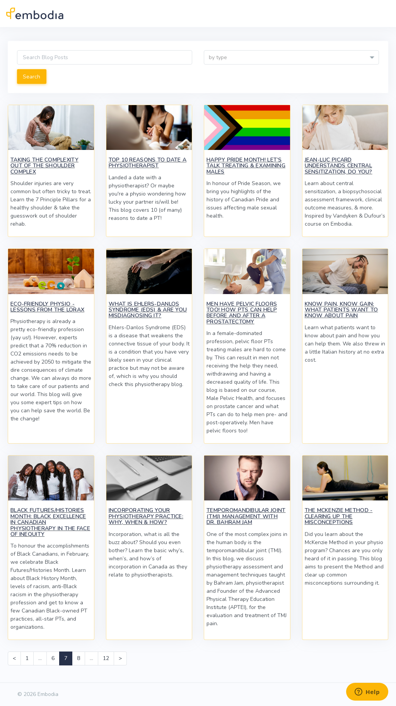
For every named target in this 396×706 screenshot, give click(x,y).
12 (106, 658)
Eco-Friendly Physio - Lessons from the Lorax (47, 306)
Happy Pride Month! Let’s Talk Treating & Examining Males (246, 165)
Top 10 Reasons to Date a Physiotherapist (148, 162)
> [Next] (120, 658)
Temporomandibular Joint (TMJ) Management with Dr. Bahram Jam (246, 516)
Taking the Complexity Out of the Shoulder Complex (44, 165)
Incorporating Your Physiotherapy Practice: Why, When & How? (146, 516)
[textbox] (291, 58)
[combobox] (291, 57)
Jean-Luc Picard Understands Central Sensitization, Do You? (338, 165)
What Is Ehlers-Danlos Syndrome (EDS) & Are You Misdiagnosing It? (148, 310)
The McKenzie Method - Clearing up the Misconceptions (339, 516)
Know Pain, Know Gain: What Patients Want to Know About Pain (341, 310)
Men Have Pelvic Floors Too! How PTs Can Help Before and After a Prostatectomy (242, 312)
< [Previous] (14, 658)
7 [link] (65, 658)
